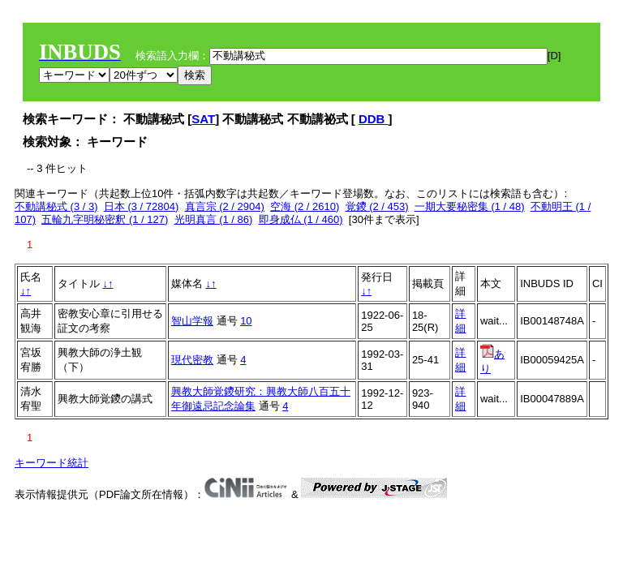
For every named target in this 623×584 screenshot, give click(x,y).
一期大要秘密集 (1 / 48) (470, 206)
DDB (374, 119)
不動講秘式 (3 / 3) (56, 206)
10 (245, 321)
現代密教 (192, 360)
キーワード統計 (51, 463)
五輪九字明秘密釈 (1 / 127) (104, 219)
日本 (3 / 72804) (141, 206)
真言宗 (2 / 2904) (224, 206)
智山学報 (192, 321)
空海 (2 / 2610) (304, 206)
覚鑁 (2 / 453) (377, 206)
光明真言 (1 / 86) (213, 219)
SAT (203, 119)
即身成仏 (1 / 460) (301, 219)
